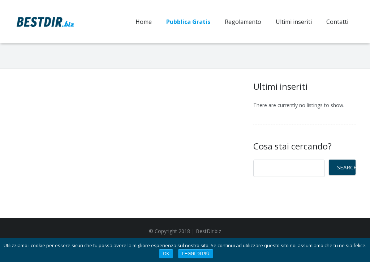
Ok (166, 253)
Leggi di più (195, 253)
